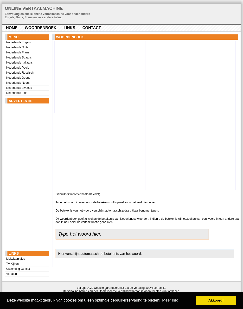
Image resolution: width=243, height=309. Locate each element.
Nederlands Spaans (19, 57)
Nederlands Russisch (19, 72)
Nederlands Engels (18, 42)
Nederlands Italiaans (19, 62)
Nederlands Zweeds (19, 88)
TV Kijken (12, 263)
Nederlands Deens (18, 77)
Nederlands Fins (16, 93)
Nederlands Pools (17, 67)
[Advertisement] (24, 175)
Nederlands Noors (18, 82)
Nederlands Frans (17, 52)
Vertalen (11, 274)
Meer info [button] (170, 300)
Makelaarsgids (15, 258)
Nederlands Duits (17, 47)
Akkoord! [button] (216, 300)
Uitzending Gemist (18, 268)
